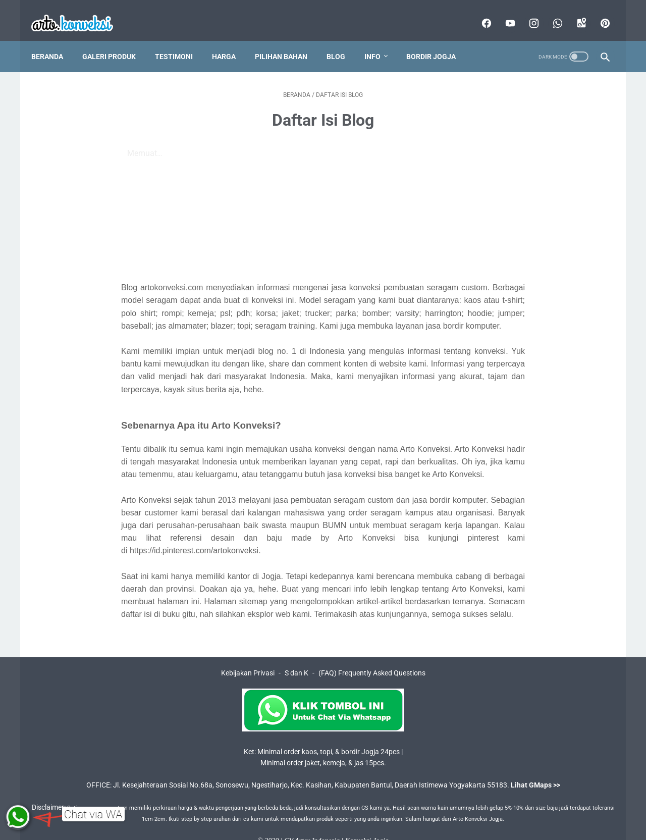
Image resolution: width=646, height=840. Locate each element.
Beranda (54, 40)
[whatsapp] (549, 12)
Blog (343, 40)
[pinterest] (597, 12)
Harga (231, 40)
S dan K (296, 656)
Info (379, 40)
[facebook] (478, 12)
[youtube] (502, 12)
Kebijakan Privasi (248, 656)
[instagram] (525, 12)
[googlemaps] (573, 12)
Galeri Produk (116, 40)
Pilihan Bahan (288, 40)
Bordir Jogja (438, 40)
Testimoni (181, 40)
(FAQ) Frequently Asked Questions (371, 656)
